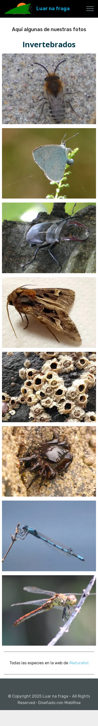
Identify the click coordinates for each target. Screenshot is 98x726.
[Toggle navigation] (90, 8)
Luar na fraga (53, 8)
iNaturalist (79, 663)
